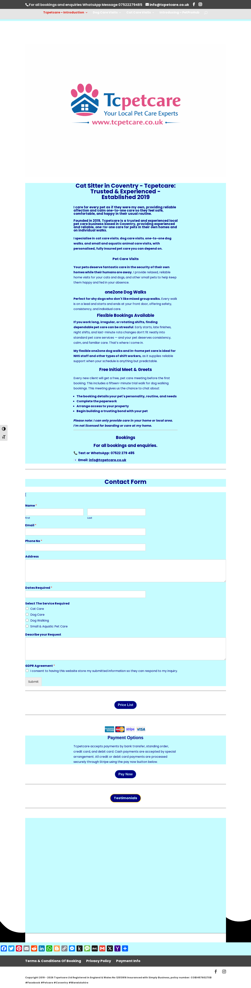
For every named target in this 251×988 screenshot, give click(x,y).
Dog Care (37, 614)
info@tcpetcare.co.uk (107, 460)
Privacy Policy (98, 960)
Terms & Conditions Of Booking (53, 960)
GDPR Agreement (40, 666)
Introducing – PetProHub (179, 13)
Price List (125, 705)
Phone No (33, 541)
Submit (33, 681)
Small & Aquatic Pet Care (49, 626)
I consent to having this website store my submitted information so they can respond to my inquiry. (104, 671)
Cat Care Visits (138, 13)
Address (32, 557)
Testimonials (125, 798)
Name (31, 506)
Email (30, 525)
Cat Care (37, 609)
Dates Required (38, 588)
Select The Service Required (47, 604)
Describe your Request (43, 635)
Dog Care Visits (105, 13)
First (27, 518)
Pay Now (125, 774)
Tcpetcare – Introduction (63, 13)
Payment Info (128, 960)
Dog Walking (39, 620)
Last (89, 518)
